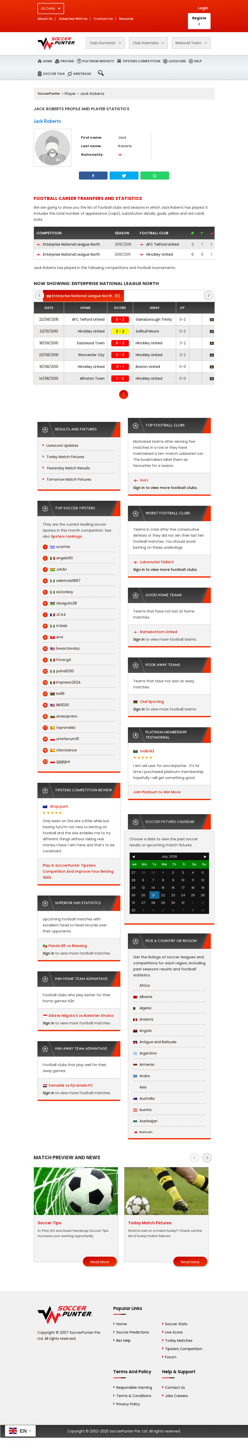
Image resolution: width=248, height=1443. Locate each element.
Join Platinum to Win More (156, 792)
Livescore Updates (62, 445)
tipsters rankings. (66, 536)
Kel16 (54, 693)
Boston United (148, 366)
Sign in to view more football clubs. (165, 487)
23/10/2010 (49, 331)
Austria (142, 1109)
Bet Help (123, 1340)
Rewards (126, 19)
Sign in (48, 953)
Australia (144, 1098)
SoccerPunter (49, 93)
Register (199, 21)
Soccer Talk (54, 74)
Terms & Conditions (133, 1395)
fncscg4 (57, 659)
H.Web (55, 626)
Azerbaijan (145, 1121)
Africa (141, 985)
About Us (45, 19)
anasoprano (60, 716)
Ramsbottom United (155, 631)
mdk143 (143, 751)
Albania (142, 996)
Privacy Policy (128, 1404)
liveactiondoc (61, 648)
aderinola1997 (61, 580)
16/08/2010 (48, 366)
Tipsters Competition (141, 61)
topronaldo (59, 727)
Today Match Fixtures (65, 456)
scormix (56, 546)
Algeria (142, 1008)
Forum (170, 1357)
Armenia (143, 1064)
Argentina (145, 1053)
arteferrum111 (61, 739)
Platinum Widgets (98, 61)
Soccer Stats (176, 1323)
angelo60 (58, 558)
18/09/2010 (48, 343)
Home (47, 61)
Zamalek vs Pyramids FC (70, 1085)
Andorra (143, 1019)
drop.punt (55, 806)
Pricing (67, 61)
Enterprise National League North (68, 244)
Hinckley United (156, 254)
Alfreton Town (92, 378)
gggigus (56, 761)
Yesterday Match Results (68, 468)
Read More (99, 1261)
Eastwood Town (91, 343)
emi (53, 637)
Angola (142, 1030)
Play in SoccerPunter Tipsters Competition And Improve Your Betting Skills (78, 871)
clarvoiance (60, 750)
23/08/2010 (49, 354)
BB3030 (56, 705)
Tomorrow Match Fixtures (68, 479)
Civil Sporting (148, 701)
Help (198, 61)
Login (203, 8)
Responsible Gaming (134, 1387)
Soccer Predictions (132, 1332)
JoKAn (55, 569)
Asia (139, 1087)
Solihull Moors (147, 331)
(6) (83, 295)
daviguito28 (60, 603)
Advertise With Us (73, 19)
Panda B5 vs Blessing (67, 945)
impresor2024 (62, 682)
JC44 (54, 614)
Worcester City (91, 354)
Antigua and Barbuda (154, 1041)
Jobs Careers (176, 1395)
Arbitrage (82, 74)
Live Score (174, 1332)
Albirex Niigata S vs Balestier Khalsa (81, 1015)
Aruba (141, 1075)
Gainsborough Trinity (154, 319)
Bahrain (143, 1132)
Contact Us (103, 19)
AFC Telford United (159, 244)
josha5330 (58, 671)
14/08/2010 (48, 378)
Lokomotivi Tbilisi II (153, 562)
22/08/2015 (49, 319)
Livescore (177, 61)
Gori (140, 480)
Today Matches (178, 1340)
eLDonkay (58, 592)
